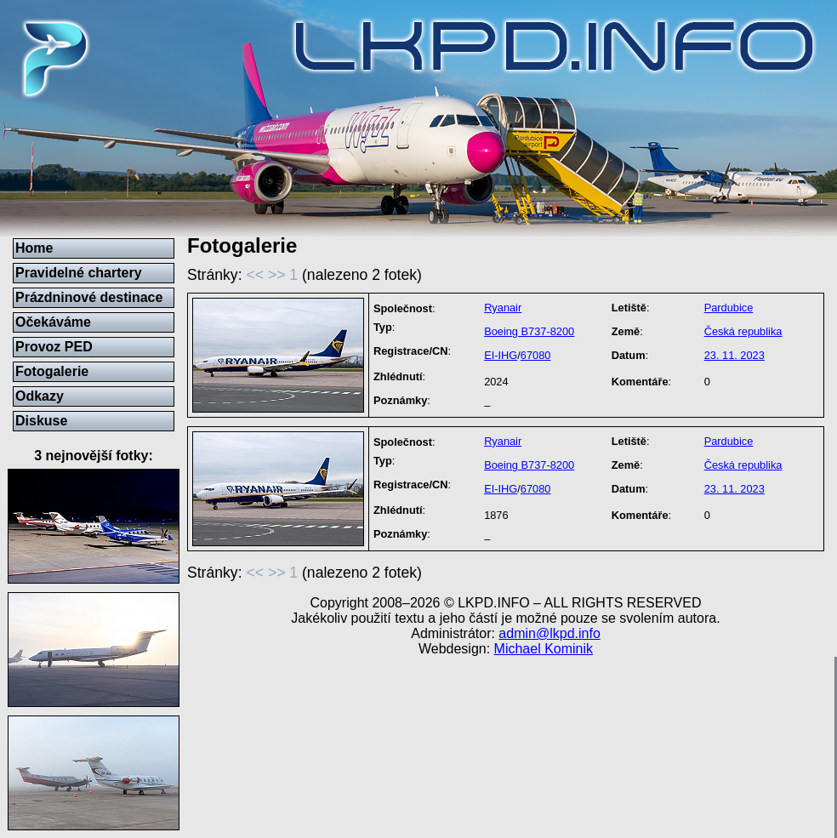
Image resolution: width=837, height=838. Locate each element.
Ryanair (502, 307)
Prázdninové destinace (88, 297)
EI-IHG (500, 355)
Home (34, 248)
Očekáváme (53, 322)
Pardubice (729, 307)
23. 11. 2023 (734, 355)
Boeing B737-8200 (529, 331)
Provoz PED (54, 346)
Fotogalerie (51, 371)
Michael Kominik (543, 648)
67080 (536, 355)
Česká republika (743, 331)
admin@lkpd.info (549, 633)
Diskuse (41, 420)
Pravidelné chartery (78, 272)
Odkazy (39, 396)
